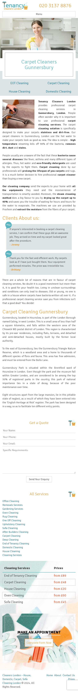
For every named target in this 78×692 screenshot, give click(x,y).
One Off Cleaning (11, 520)
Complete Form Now (39, 642)
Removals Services (12, 505)
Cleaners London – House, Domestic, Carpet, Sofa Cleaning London (16, 679)
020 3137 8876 (55, 5)
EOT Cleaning (19, 83)
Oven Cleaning (10, 512)
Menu (39, 14)
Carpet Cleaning (59, 83)
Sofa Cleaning (10, 528)
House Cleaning (19, 91)
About (57, 675)
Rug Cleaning (9, 516)
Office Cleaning (10, 501)
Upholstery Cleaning (13, 524)
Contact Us (69, 675)
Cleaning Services (12, 555)
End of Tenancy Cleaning (15, 543)
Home (49, 675)
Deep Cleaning (10, 539)
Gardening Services (12, 508)
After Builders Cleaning (15, 532)
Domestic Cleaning (58, 91)
